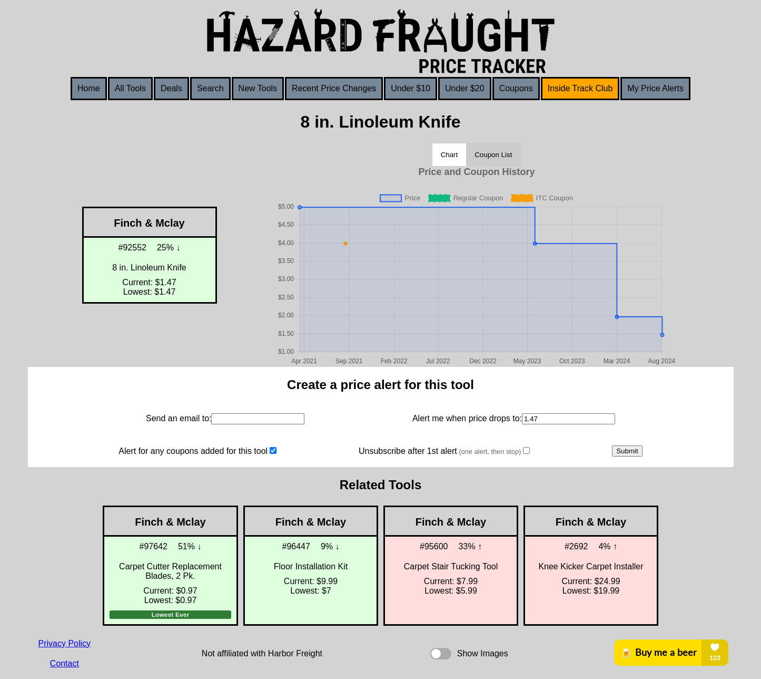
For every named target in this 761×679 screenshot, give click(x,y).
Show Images (482, 653)
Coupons (516, 88)
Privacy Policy (64, 643)
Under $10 (410, 88)
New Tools (258, 88)
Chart (449, 155)
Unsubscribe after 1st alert (440, 451)
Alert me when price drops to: (467, 418)
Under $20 (465, 88)
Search (210, 88)
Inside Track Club (580, 88)
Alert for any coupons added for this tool (193, 451)
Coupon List (493, 155)
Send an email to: (179, 418)
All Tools (130, 88)
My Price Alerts (655, 88)
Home (88, 88)
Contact (64, 663)
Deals (171, 88)
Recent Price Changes (334, 88)
